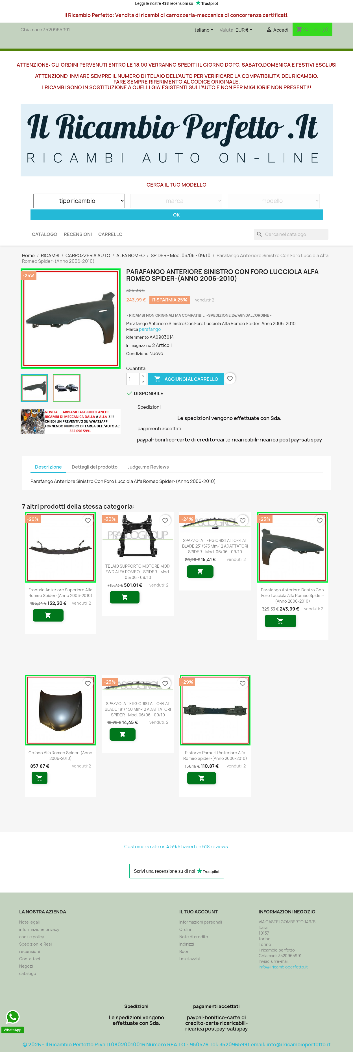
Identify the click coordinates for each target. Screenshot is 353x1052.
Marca (132, 329)
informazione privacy (39, 929)
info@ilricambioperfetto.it (283, 967)
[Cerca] (291, 234)
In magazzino (138, 345)
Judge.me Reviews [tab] (148, 467)
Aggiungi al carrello (186, 379)
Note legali (29, 922)
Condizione (137, 353)
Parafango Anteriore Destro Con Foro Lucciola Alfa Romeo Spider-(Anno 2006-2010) (292, 595)
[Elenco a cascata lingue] (204, 30)
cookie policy (31, 936)
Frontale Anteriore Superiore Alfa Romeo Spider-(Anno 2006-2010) (60, 592)
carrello (110, 234)
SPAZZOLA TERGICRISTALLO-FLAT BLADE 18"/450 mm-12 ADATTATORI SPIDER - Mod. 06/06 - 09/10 (138, 709)
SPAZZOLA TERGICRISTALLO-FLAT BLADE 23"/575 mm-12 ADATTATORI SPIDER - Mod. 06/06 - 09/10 (215, 546)
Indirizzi (186, 944)
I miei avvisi (189, 958)
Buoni (184, 951)
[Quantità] (133, 379)
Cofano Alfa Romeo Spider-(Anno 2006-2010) (60, 755)
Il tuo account (198, 912)
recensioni (78, 234)
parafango (150, 329)
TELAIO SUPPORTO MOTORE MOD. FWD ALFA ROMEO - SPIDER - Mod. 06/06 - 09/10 (138, 571)
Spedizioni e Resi (35, 944)
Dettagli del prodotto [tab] (94, 467)
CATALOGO (44, 234)
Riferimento (137, 337)
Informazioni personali (200, 922)
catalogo (27, 973)
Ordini (185, 929)
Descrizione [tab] (48, 467)
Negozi (26, 966)
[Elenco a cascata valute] (245, 30)
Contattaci (29, 958)
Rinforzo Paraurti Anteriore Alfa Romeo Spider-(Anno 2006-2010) (215, 755)
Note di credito (193, 936)
